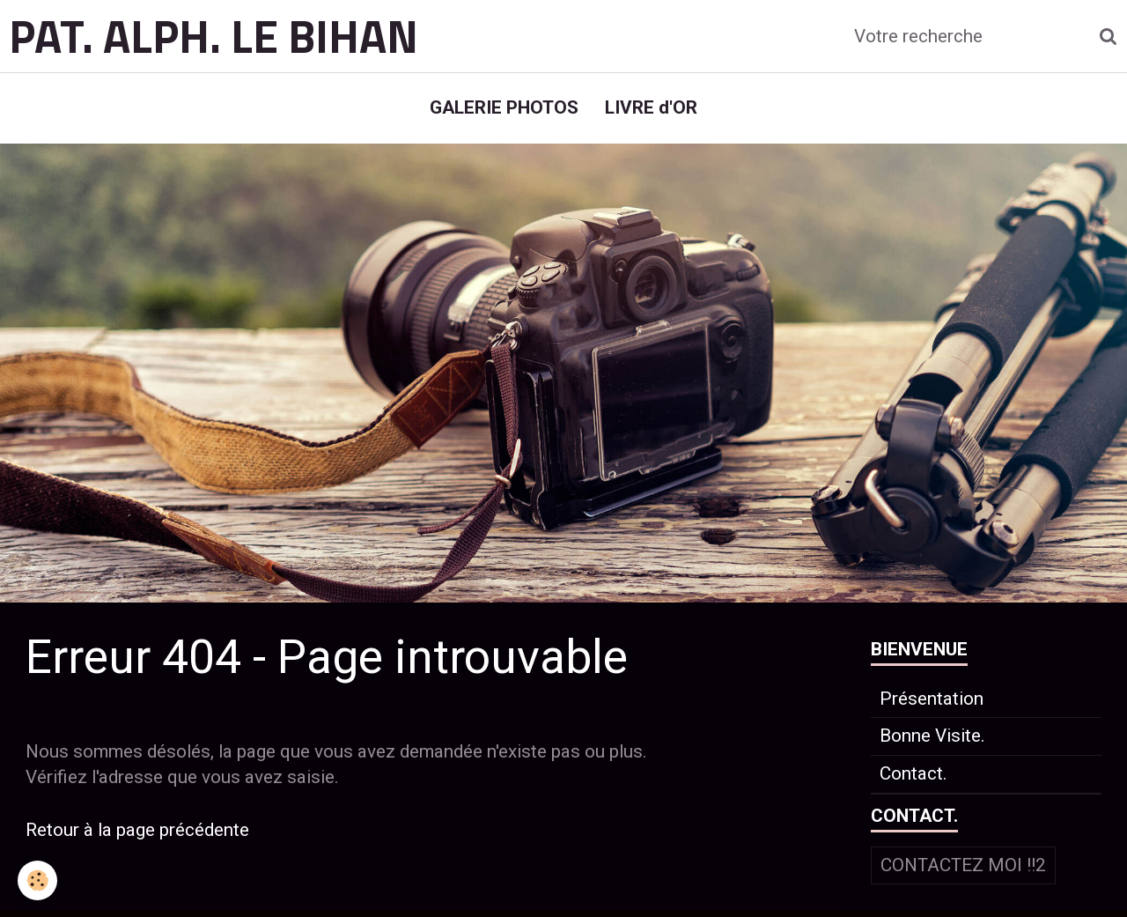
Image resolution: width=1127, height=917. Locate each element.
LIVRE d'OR (651, 107)
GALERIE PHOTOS (504, 107)
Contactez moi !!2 (963, 865)
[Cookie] (37, 880)
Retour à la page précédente (137, 829)
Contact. (913, 773)
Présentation (931, 698)
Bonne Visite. (932, 735)
